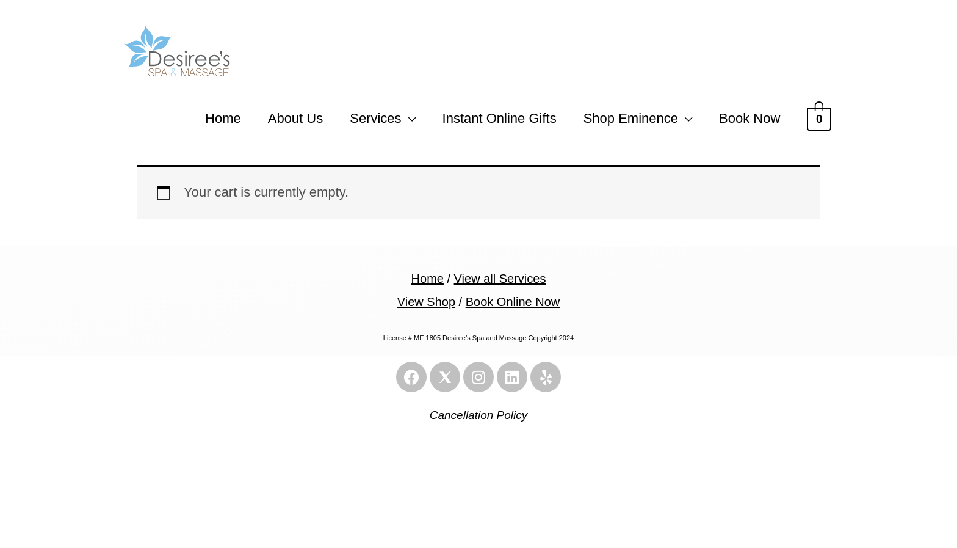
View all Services (500, 282)
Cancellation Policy (479, 418)
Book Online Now (513, 305)
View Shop (426, 305)
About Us (295, 121)
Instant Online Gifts (499, 121)
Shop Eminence (630, 121)
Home (223, 121)
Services (375, 121)
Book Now (749, 121)
